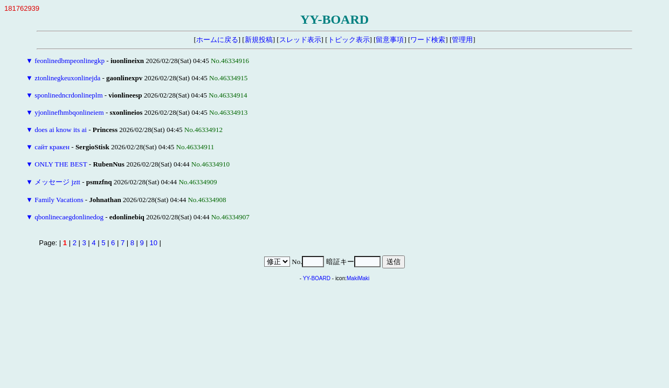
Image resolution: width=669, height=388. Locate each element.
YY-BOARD (316, 278)
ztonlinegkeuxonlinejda (67, 78)
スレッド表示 (300, 40)
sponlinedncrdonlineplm (68, 95)
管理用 (462, 40)
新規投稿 (259, 40)
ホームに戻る (217, 40)
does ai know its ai (61, 130)
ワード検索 (427, 40)
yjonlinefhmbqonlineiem (69, 112)
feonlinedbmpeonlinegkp (70, 61)
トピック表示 (349, 40)
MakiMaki (358, 278)
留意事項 (390, 40)
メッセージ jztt (57, 182)
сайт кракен (52, 147)
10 (153, 243)
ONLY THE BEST (61, 164)
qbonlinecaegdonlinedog (69, 217)
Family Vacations (59, 200)
